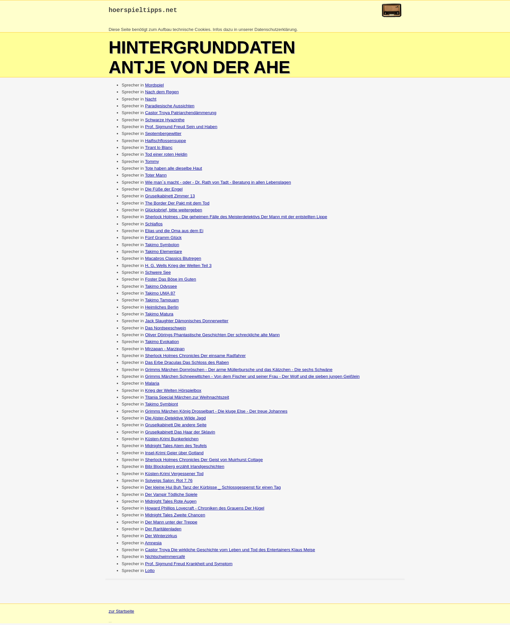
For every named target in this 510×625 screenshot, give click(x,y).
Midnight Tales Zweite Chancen (175, 516)
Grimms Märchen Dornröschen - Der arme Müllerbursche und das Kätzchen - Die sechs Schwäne (238, 371)
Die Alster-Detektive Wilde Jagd (175, 419)
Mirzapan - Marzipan (164, 350)
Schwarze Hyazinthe (165, 121)
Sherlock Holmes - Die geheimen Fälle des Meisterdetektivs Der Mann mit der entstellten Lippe (236, 218)
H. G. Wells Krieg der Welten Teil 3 (178, 267)
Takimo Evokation (162, 343)
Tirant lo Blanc (159, 149)
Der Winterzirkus (161, 537)
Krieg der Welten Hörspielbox (173, 392)
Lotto (150, 572)
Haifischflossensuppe (165, 142)
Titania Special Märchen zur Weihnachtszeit (187, 398)
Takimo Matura (159, 315)
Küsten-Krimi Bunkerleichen (171, 440)
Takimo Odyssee (161, 288)
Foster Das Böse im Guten (170, 280)
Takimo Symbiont (161, 405)
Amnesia (153, 544)
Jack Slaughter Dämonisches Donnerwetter (186, 322)
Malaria (152, 384)
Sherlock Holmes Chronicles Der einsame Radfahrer (195, 357)
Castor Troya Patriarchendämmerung (180, 114)
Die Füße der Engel (164, 190)
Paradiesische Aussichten (170, 107)
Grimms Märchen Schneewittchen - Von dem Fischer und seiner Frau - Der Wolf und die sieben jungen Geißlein (252, 378)
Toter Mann (156, 176)
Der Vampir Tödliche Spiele (171, 496)
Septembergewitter (163, 135)
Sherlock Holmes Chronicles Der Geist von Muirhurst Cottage (204, 461)
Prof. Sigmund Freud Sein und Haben (181, 128)
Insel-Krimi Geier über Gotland (174, 454)
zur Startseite (121, 612)
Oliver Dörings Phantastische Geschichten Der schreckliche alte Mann (212, 336)
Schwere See (158, 274)
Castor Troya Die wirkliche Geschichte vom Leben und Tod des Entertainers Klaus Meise (230, 551)
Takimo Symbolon (162, 246)
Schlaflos (154, 225)
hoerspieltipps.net (143, 11)
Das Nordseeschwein (165, 329)
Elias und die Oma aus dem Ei (174, 232)
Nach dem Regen (162, 93)
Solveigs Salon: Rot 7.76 (169, 482)
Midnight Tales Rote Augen (170, 502)
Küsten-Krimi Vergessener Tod (174, 475)
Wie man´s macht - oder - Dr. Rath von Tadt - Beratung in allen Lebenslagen (218, 183)
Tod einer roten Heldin (166, 155)
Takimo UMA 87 (160, 294)
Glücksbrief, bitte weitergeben (173, 211)
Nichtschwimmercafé (165, 558)
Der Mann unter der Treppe (171, 523)
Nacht (150, 100)
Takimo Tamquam (162, 301)
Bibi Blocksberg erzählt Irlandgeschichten (184, 468)
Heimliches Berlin (162, 308)
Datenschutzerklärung (275, 31)
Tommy (152, 163)
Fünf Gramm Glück (163, 239)
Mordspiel (154, 86)
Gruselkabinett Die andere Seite (176, 426)
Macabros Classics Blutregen (173, 260)
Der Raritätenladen (163, 530)
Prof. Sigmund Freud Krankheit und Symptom (189, 565)
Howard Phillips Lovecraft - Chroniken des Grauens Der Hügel (204, 509)
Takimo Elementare (163, 253)
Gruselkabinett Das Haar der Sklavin (180, 433)
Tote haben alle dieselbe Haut (173, 169)
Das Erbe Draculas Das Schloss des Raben (187, 364)
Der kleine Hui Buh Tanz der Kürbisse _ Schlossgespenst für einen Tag (213, 488)
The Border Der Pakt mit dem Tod (177, 204)
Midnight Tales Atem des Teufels (176, 447)
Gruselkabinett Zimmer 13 (170, 197)
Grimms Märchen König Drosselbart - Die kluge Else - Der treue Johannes (216, 412)
